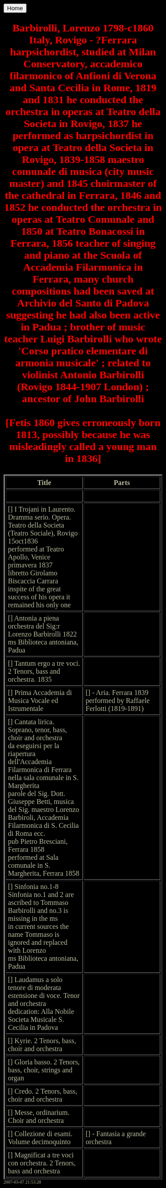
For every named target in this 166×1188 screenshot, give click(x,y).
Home (15, 8)
